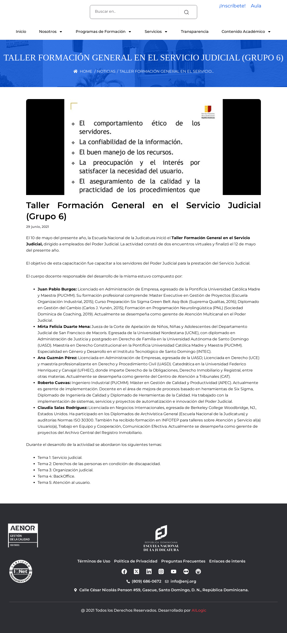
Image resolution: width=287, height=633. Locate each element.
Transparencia (195, 31)
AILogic (199, 610)
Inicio (21, 31)
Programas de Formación (104, 31)
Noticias (106, 71)
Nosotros (51, 31)
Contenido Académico (246, 31)
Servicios (156, 31)
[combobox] (134, 11)
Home (82, 71)
